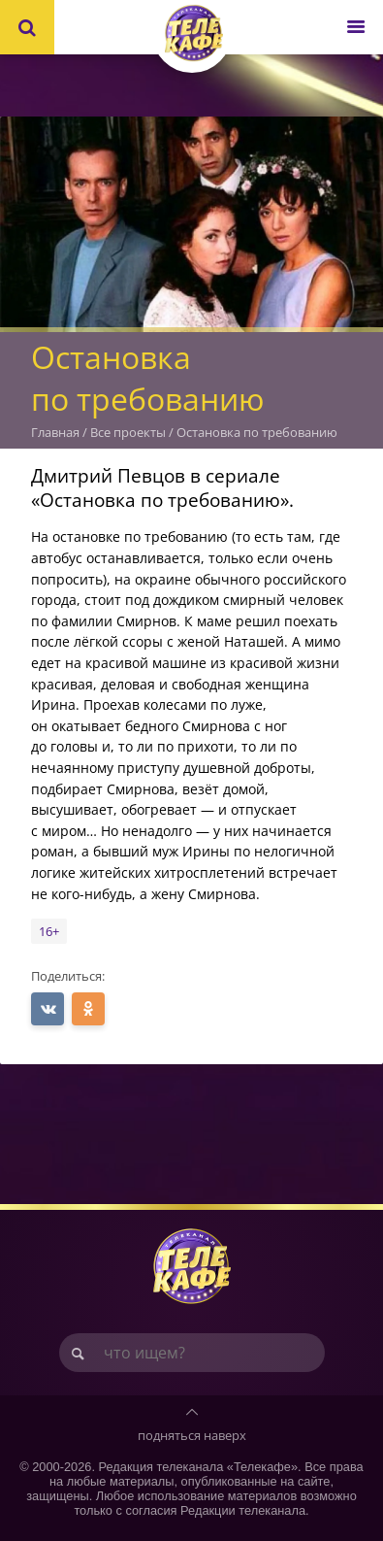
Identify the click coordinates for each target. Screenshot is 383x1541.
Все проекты (128, 432)
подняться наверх (192, 1435)
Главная (55, 432)
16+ (49, 931)
